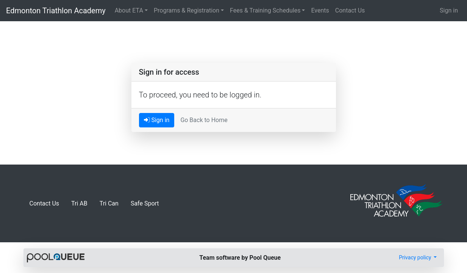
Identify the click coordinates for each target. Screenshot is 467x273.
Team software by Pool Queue (240, 257)
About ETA (129, 10)
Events (320, 10)
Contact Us (350, 10)
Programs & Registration (186, 10)
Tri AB (79, 203)
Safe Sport (145, 203)
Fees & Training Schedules (265, 10)
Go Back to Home (203, 120)
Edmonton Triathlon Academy (56, 10)
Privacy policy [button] (416, 257)
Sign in (449, 10)
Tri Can (109, 203)
